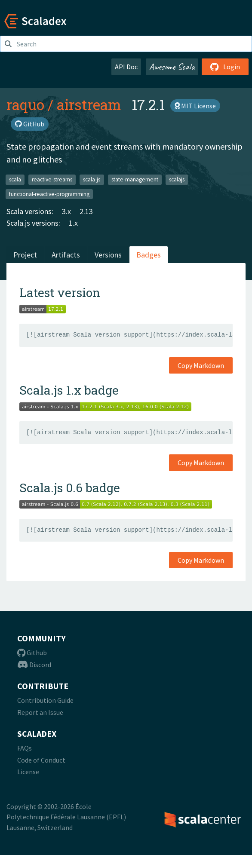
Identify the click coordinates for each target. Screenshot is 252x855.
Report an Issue (40, 712)
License (28, 771)
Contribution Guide (45, 700)
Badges (148, 255)
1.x (73, 223)
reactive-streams (52, 179)
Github (32, 652)
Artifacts (66, 255)
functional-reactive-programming (49, 193)
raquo (25, 104)
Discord (34, 664)
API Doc (126, 66)
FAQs (24, 748)
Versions (108, 255)
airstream (89, 104)
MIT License (195, 105)
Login (225, 66)
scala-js (91, 179)
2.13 (86, 211)
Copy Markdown (201, 365)
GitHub (29, 124)
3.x (66, 211)
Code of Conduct (41, 760)
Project (25, 255)
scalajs (176, 179)
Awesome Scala (172, 66)
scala (15, 179)
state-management (134, 179)
